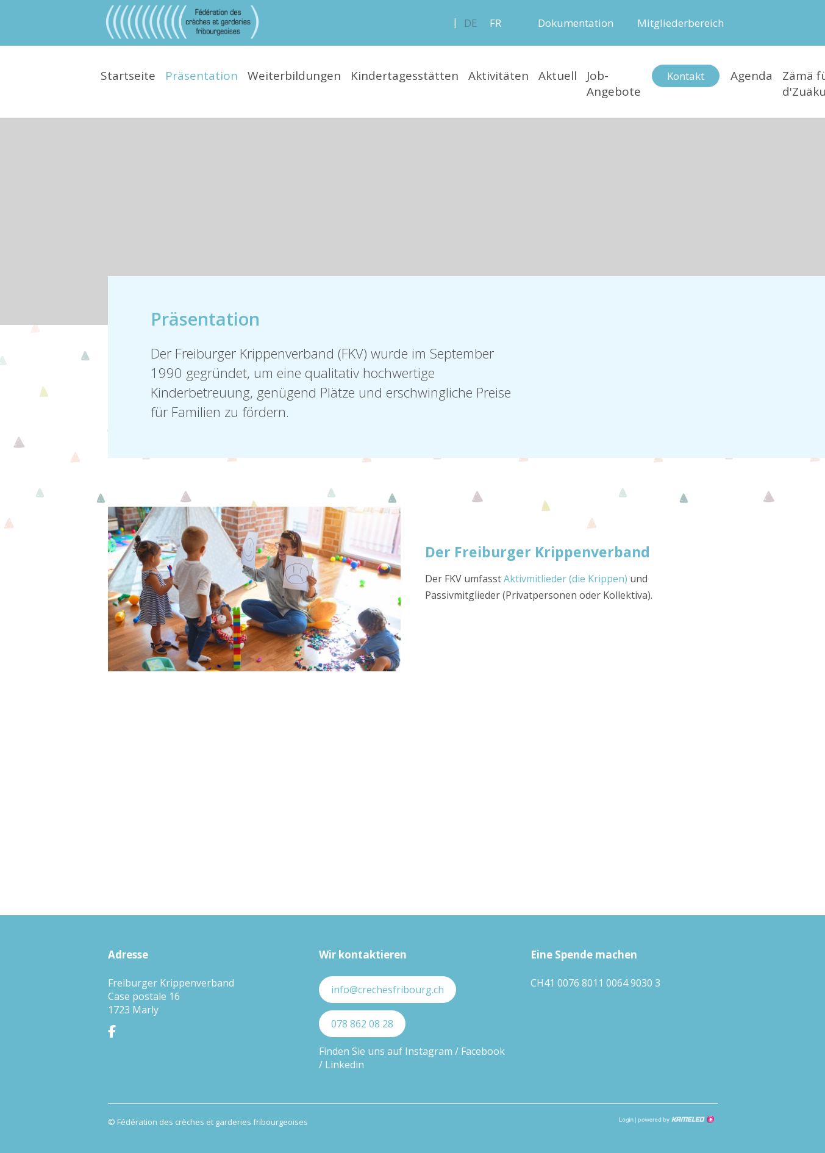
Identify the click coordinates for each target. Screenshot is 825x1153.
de (470, 23)
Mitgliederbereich (680, 23)
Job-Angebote (614, 83)
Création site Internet (675, 1119)
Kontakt (685, 76)
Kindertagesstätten (405, 76)
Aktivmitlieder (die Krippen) (565, 578)
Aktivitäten (498, 76)
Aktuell (557, 76)
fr (495, 23)
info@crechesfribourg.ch (387, 989)
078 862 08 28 (362, 1023)
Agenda (751, 76)
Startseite (128, 76)
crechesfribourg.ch (182, 22)
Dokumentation (575, 23)
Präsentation (201, 76)
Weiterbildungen (294, 76)
